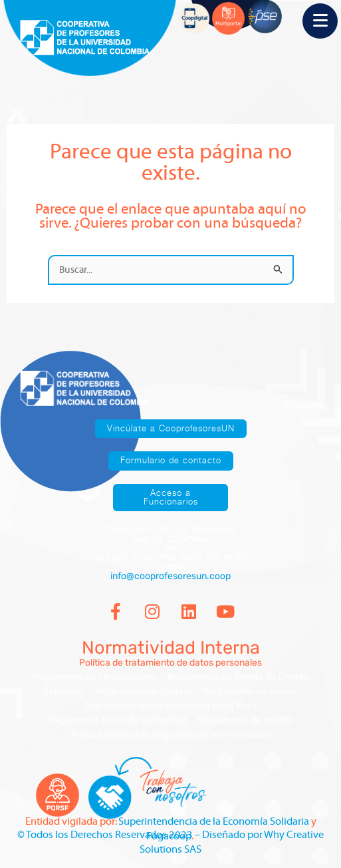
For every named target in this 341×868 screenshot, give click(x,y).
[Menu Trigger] (320, 21)
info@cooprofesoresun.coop (170, 576)
